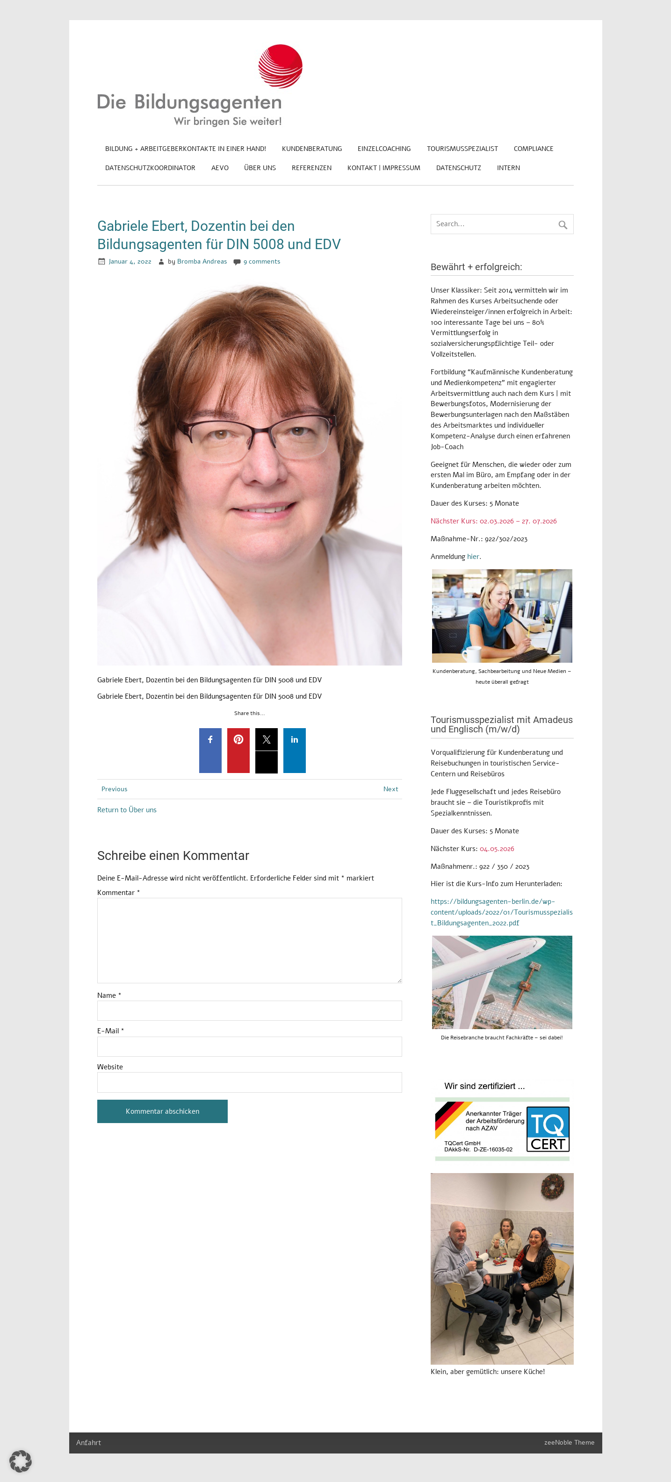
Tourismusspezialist (462, 148)
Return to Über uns (127, 810)
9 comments (262, 261)
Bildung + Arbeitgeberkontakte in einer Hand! (185, 148)
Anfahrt (88, 1442)
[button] (20, 1461)
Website (110, 1067)
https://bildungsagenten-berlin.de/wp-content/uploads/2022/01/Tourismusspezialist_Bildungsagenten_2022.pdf (502, 912)
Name (109, 995)
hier (473, 556)
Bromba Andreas (202, 261)
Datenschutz (458, 168)
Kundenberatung (312, 148)
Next (390, 789)
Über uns (260, 168)
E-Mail (110, 1031)
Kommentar (118, 892)
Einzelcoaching (384, 148)
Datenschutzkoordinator (150, 168)
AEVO (220, 168)
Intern (508, 168)
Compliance (534, 148)
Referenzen (312, 168)
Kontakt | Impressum (383, 168)
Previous (114, 789)
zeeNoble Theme (569, 1442)
